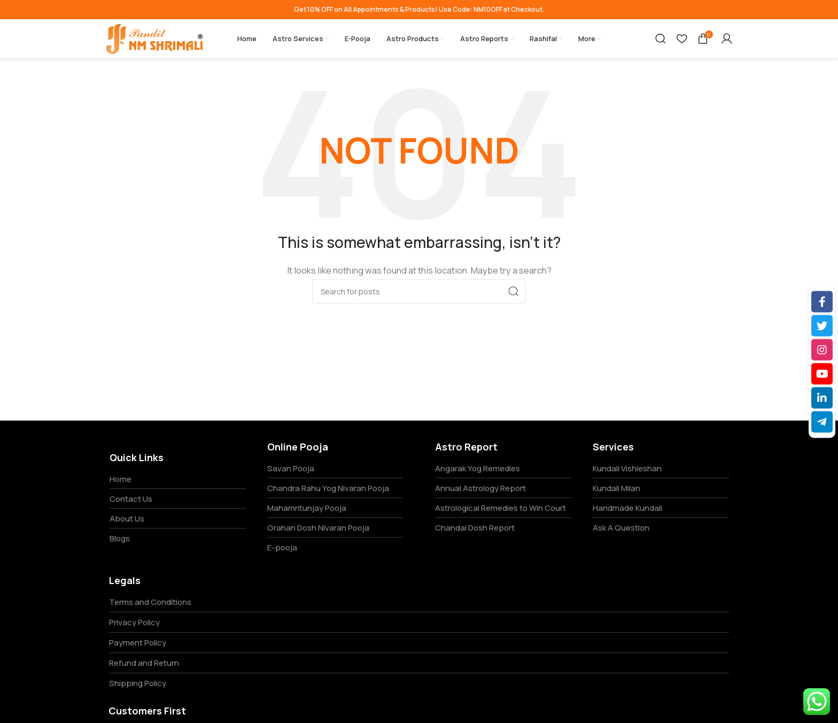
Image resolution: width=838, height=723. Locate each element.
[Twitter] (822, 325)
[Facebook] (822, 301)
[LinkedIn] (822, 397)
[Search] (660, 39)
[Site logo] (154, 38)
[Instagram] (822, 349)
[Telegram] (822, 421)
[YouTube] (822, 373)
